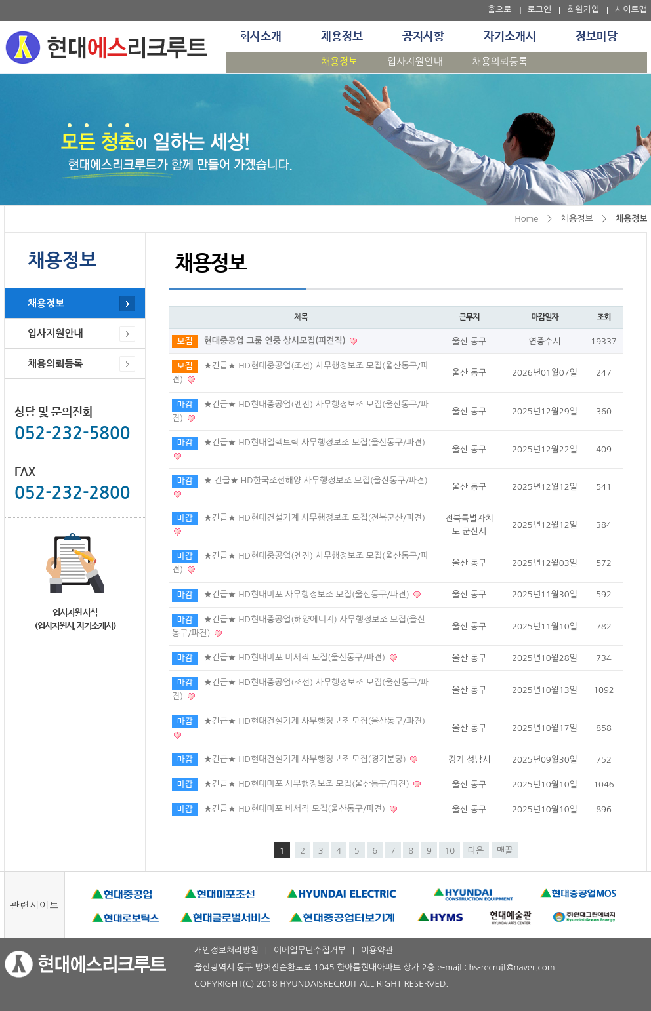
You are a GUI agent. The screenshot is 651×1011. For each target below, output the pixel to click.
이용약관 (377, 950)
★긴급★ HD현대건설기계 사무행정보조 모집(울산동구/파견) (314, 721)
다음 (476, 850)
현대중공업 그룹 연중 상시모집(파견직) (276, 340)
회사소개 (261, 36)
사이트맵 (631, 9)
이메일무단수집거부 (310, 950)
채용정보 (342, 36)
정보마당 (597, 36)
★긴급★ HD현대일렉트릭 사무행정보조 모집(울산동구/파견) (314, 442)
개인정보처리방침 (226, 950)
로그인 (540, 9)
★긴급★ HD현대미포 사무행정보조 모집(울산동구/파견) (308, 594)
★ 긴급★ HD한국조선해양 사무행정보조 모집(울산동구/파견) (316, 480)
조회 (604, 317)
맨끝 (505, 850)
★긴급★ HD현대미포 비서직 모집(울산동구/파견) (296, 657)
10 (449, 850)
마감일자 (544, 317)
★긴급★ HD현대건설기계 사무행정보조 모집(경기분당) (306, 759)
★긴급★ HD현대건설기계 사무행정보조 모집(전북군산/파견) (314, 517)
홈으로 (500, 9)
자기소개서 (510, 36)
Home (526, 218)
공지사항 (423, 36)
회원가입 (583, 9)
